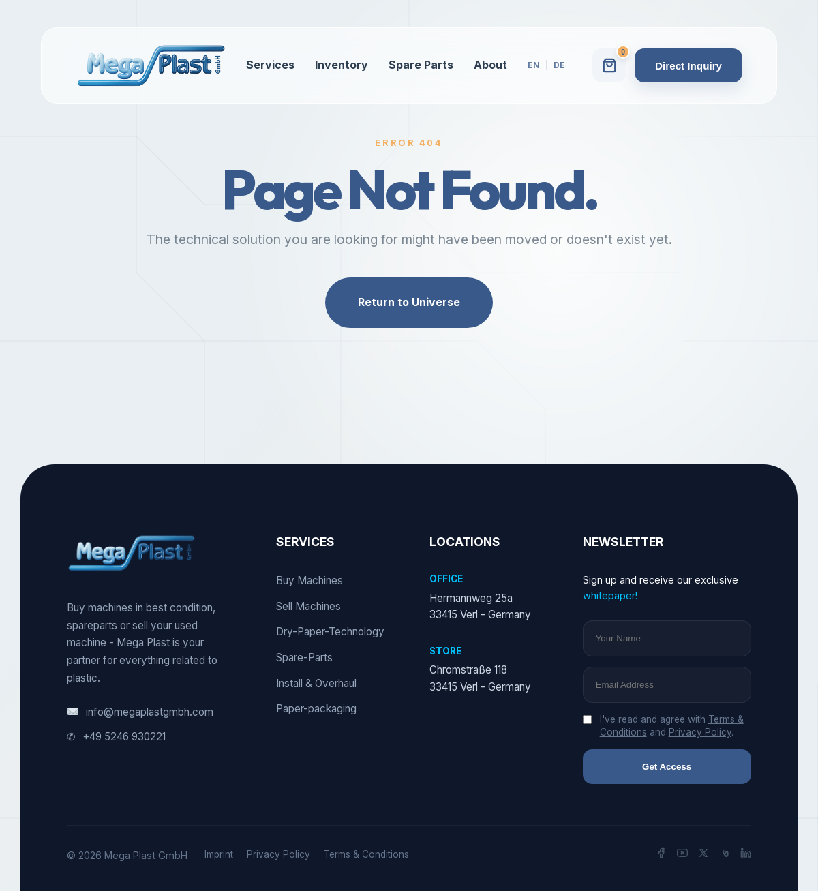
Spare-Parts (304, 657)
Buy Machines (309, 580)
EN (534, 65)
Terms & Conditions (366, 854)
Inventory (341, 65)
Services (270, 65)
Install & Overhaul (316, 683)
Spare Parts (421, 65)
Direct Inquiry (688, 66)
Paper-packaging (316, 708)
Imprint (218, 854)
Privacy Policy (700, 732)
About (490, 65)
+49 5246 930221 (116, 737)
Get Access (666, 766)
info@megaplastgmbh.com (140, 712)
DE (559, 65)
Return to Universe (409, 302)
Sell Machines (308, 606)
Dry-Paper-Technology (330, 631)
